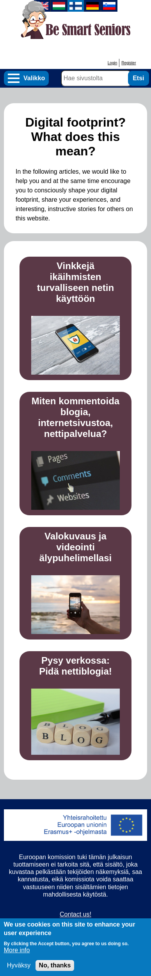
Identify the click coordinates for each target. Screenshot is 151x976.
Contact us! (75, 914)
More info (17, 955)
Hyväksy (18, 970)
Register (128, 63)
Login (112, 63)
